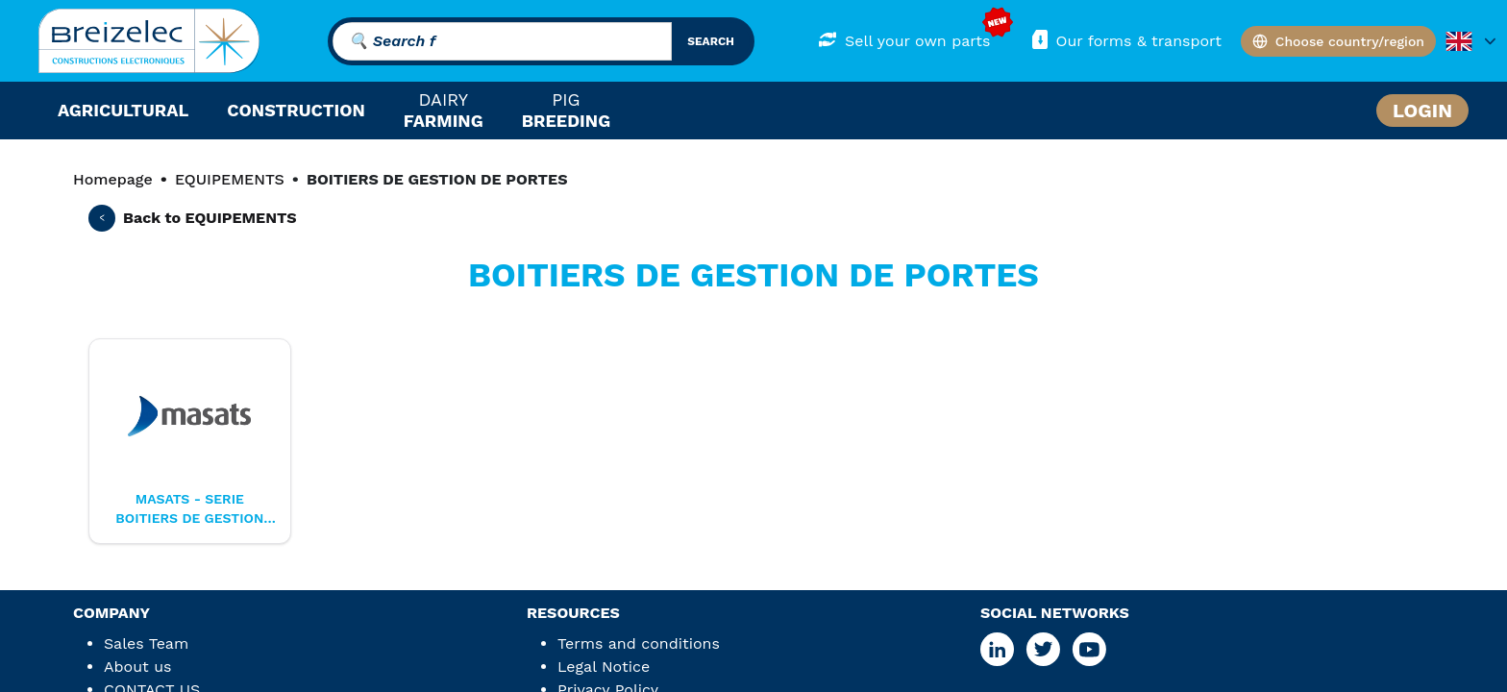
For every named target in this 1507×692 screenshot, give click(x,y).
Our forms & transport (1124, 40)
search (710, 41)
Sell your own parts (904, 40)
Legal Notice (603, 666)
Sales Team (146, 643)
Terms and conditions (638, 643)
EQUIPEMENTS (229, 179)
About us (138, 666)
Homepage (113, 179)
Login (1422, 110)
